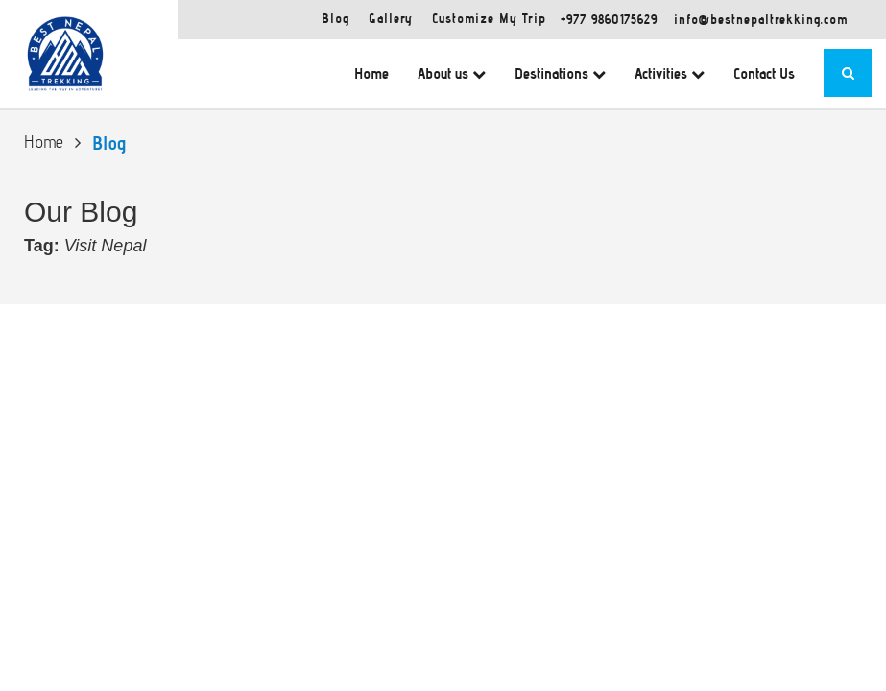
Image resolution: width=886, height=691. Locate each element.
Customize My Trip (489, 19)
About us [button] (452, 73)
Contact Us (764, 73)
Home (371, 73)
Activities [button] (670, 73)
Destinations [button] (560, 73)
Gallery (391, 19)
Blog (335, 19)
